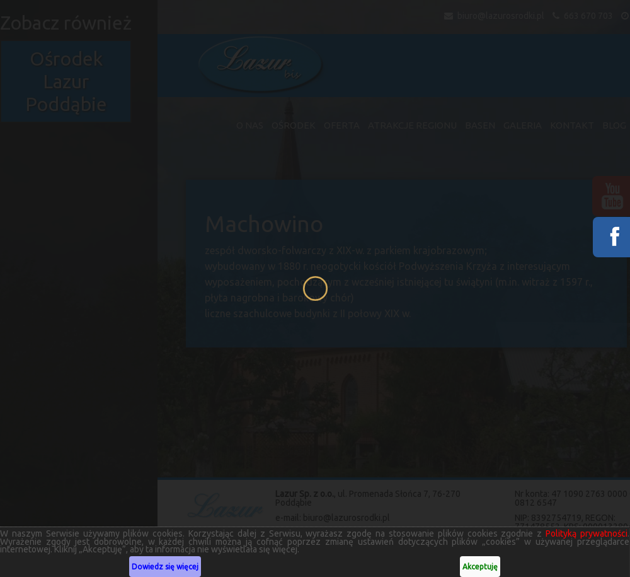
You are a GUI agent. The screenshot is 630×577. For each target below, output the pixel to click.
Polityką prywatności (584, 533)
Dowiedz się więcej (164, 566)
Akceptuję (477, 566)
